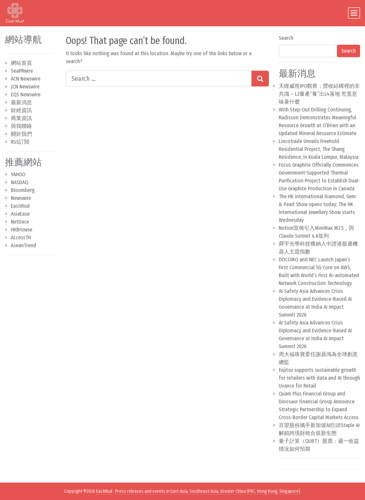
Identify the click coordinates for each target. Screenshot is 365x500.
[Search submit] (260, 78)
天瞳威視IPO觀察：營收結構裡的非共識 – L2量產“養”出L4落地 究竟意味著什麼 (319, 94)
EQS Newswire (25, 94)
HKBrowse (21, 229)
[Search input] (159, 78)
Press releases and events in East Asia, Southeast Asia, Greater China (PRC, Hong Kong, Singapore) (207, 491)
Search (286, 38)
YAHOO (18, 174)
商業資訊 (21, 118)
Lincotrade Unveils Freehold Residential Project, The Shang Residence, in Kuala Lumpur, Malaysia (318, 149)
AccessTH (21, 237)
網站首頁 (21, 63)
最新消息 (21, 102)
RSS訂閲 (20, 142)
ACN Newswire (25, 79)
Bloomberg (23, 190)
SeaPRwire (22, 71)
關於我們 (21, 134)
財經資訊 (21, 110)
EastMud (20, 206)
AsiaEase (20, 214)
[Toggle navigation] (354, 13)
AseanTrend (23, 245)
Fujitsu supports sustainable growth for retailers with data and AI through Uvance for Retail (319, 378)
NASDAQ (19, 182)
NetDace (20, 222)
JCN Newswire (25, 86)
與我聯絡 (21, 126)
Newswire (21, 198)
